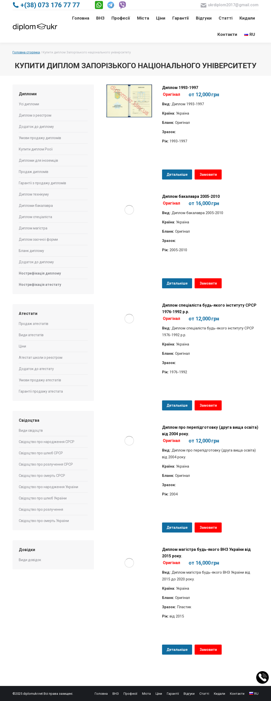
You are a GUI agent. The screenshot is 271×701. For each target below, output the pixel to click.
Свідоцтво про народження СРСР (46, 442)
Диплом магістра (33, 228)
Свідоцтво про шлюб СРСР (41, 453)
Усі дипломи (29, 104)
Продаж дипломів (33, 172)
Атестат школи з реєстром (40, 358)
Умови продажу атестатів (40, 380)
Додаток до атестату (36, 369)
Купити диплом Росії (36, 149)
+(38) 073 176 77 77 (46, 5)
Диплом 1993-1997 (180, 87)
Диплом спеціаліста (35, 217)
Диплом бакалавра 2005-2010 (191, 196)
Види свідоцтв (31, 430)
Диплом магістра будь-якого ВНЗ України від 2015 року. (206, 552)
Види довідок (30, 560)
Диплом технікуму (34, 194)
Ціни (22, 346)
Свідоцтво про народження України (48, 487)
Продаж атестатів (33, 324)
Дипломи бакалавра (36, 206)
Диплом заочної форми (38, 239)
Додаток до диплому (36, 127)
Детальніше (177, 174)
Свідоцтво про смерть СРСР (42, 476)
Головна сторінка (26, 52)
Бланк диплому (31, 251)
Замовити (208, 174)
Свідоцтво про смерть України (44, 521)
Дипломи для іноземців (38, 160)
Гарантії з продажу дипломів (42, 183)
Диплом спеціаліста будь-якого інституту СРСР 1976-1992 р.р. (209, 308)
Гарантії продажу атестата (41, 391)
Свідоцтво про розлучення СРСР (46, 464)
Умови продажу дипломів (40, 138)
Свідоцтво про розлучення (41, 509)
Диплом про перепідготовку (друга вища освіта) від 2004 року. (210, 430)
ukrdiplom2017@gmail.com (229, 5)
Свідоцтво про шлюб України (43, 498)
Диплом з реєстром (35, 115)
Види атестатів (31, 335)
